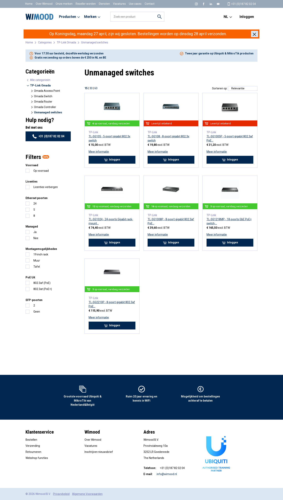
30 (91, 88)
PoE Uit (30, 277)
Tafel (36, 266)
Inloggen (247, 17)
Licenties (32, 181)
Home (29, 3)
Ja (35, 232)
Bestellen (31, 439)
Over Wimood (44, 3)
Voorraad (32, 165)
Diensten (104, 3)
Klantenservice (40, 432)
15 (86, 88)
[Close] (254, 34)
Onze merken (64, 3)
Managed (32, 226)
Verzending (33, 445)
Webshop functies (37, 458)
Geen (36, 311)
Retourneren (33, 451)
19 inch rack (40, 254)
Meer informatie (99, 151)
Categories (45, 42)
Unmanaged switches (94, 42)
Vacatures (119, 3)
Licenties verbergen (45, 187)
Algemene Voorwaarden (87, 493)
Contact (149, 3)
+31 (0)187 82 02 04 (48, 136)
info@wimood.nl (167, 474)
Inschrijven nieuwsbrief (99, 451)
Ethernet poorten (37, 198)
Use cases (135, 3)
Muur (36, 260)
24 (35, 203)
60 (95, 88)
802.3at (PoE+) (42, 289)
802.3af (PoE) (42, 282)
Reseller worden (86, 3)
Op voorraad (41, 170)
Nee (35, 238)
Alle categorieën (38, 80)
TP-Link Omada (66, 42)
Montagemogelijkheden (41, 248)
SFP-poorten (34, 300)
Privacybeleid (61, 493)
